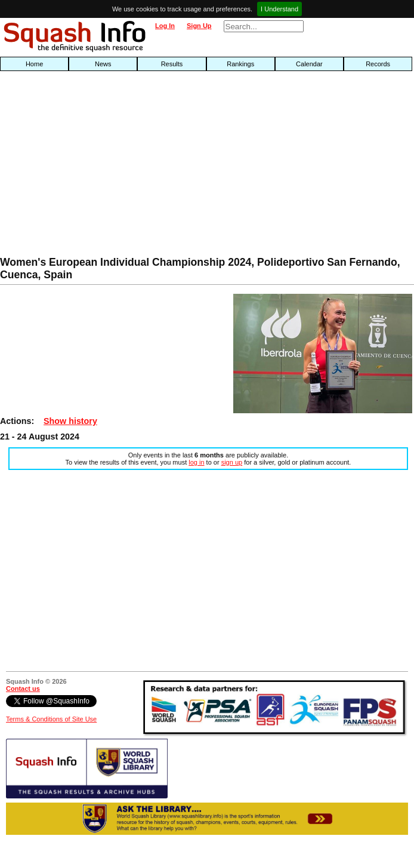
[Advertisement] (132, 166)
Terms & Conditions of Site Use (51, 719)
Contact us (23, 688)
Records (378, 63)
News (103, 63)
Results (172, 63)
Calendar (309, 63)
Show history (70, 421)
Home (34, 63)
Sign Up (199, 25)
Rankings (240, 63)
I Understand (279, 9)
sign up (231, 462)
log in (196, 462)
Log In (165, 25)
